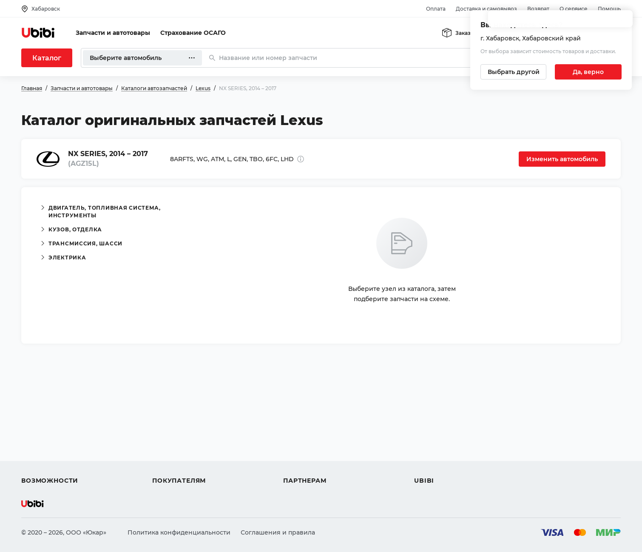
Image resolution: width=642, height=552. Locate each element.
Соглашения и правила (278, 532)
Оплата (436, 9)
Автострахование (49, 434)
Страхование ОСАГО (193, 33)
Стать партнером (310, 465)
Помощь (609, 9)
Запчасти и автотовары (113, 33)
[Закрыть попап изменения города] (621, 21)
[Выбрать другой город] (513, 72)
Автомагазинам (308, 434)
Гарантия (167, 465)
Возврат (538, 9)
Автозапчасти (43, 419)
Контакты (429, 434)
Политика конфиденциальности (179, 532)
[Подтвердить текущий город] (588, 72)
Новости (427, 450)
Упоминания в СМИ (445, 465)
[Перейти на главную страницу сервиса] (38, 33)
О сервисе (574, 9)
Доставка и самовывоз (486, 9)
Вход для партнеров (315, 450)
